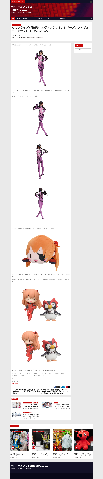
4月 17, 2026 (15, 457)
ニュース (47, 18)
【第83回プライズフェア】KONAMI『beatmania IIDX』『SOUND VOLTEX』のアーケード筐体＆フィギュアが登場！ (41, 455)
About (90, 476)
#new (24, 37)
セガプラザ (15, 383)
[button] (91, 18)
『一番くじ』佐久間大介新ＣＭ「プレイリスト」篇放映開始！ (61, 406)
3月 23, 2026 (26, 418)
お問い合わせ (62, 18)
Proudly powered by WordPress (18, 476)
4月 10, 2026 (26, 408)
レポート (40, 18)
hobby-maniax (17, 35)
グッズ (25, 412)
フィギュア (19, 24)
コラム (53, 18)
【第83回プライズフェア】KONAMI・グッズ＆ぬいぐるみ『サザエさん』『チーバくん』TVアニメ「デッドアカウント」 (83, 455)
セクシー (25, 402)
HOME (18, 18)
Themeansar (38, 476)
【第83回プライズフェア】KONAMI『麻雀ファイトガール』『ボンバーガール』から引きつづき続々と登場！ (19, 455)
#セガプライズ (39, 37)
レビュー (32, 18)
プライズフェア (14, 431)
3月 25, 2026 (57, 408)
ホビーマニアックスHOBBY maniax (29, 466)
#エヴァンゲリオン (31, 37)
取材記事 (25, 18)
